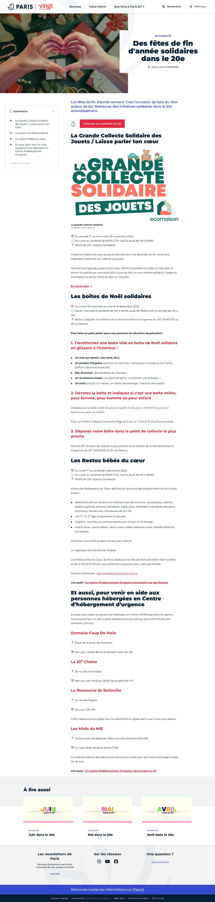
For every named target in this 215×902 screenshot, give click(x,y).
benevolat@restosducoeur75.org (117, 573)
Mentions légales (59, 898)
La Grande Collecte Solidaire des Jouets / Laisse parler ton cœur (32, 124)
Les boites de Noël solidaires (31, 133)
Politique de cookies (138, 898)
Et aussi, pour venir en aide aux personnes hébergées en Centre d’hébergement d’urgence (31, 149)
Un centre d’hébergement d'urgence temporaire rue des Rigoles (126, 582)
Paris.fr (138, 889)
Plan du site (158, 898)
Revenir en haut (21, 163)
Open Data (119, 898)
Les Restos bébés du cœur (30, 138)
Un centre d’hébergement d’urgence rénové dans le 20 (121, 770)
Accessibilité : (91, 898)
